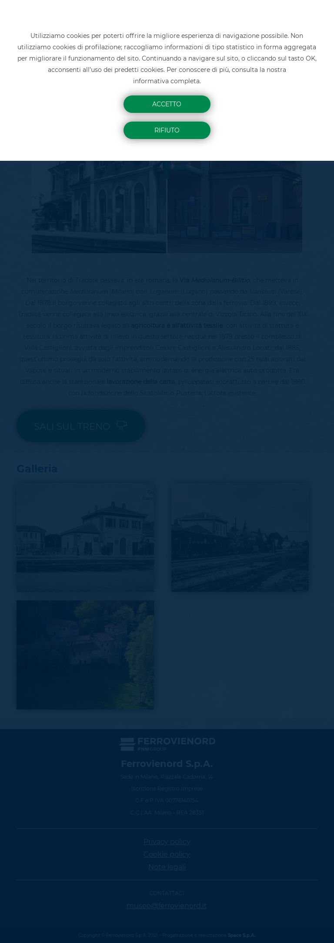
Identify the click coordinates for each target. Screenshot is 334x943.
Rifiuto (167, 130)
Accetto (166, 104)
